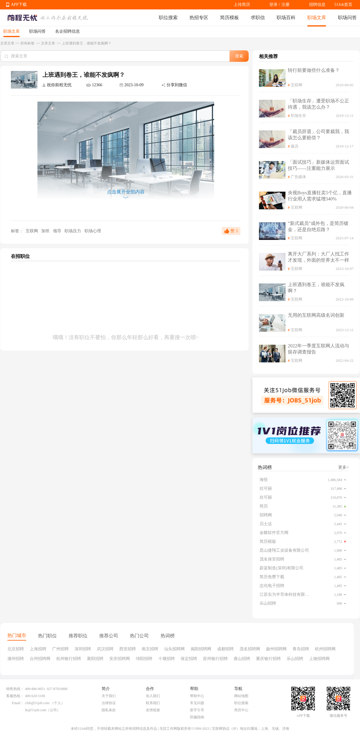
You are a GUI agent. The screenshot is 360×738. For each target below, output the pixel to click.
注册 (285, 4)
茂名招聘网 (250, 649)
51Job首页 (343, 4)
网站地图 (241, 696)
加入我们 (153, 696)
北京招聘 (15, 649)
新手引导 (197, 710)
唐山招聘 (242, 658)
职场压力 (73, 231)
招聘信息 (317, 4)
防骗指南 (197, 717)
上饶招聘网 (319, 658)
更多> (343, 467)
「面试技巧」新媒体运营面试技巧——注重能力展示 (318, 165)
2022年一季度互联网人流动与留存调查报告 (318, 348)
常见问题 (197, 703)
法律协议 (109, 703)
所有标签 (27, 43)
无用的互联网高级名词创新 (316, 315)
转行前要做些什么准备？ (314, 70)
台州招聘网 (40, 658)
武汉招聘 (105, 649)
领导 (57, 231)
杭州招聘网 (325, 649)
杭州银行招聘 (68, 658)
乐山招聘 (295, 658)
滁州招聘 (15, 658)
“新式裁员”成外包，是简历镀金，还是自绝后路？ (318, 226)
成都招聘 (225, 649)
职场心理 (93, 231)
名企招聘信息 (67, 31)
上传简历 (242, 4)
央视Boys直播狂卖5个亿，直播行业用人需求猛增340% (320, 195)
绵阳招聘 (144, 658)
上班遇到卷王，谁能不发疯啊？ (316, 287)
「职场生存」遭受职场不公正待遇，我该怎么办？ (318, 104)
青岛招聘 (301, 649)
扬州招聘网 (276, 649)
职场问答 (347, 17)
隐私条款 (109, 710)
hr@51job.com (35, 710)
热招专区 (198, 17)
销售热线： (15, 689)
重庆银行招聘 (268, 658)
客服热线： (15, 696)
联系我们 (153, 703)
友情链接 (153, 710)
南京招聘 (150, 649)
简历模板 (229, 17)
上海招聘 (38, 649)
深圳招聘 (83, 649)
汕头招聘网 (174, 649)
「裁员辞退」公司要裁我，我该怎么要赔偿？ (318, 134)
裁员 (294, 146)
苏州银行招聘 (215, 658)
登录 (273, 4)
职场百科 (286, 17)
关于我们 (109, 696)
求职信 (258, 17)
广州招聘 (60, 649)
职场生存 (298, 115)
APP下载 (19, 4)
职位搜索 (168, 17)
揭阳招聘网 (201, 649)
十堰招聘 (166, 658)
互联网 (31, 231)
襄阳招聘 (95, 658)
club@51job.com (37, 703)
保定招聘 (189, 658)
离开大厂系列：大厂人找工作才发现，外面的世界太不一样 (318, 257)
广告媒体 (298, 177)
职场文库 (316, 17)
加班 (46, 231)
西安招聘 (127, 649)
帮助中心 (197, 696)
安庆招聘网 (119, 658)
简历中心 (241, 710)
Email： (18, 703)
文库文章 (7, 43)
